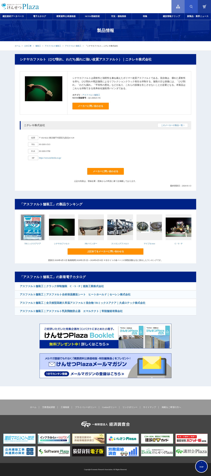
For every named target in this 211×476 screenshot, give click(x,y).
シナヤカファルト (62, 243)
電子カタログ (39, 16)
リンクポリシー (129, 407)
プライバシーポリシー (85, 407)
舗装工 (38, 46)
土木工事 (27, 46)
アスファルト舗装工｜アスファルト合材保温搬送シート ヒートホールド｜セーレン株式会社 (75, 294)
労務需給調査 (48, 407)
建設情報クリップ (171, 16)
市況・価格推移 (118, 16)
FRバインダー (91, 243)
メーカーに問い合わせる (90, 106)
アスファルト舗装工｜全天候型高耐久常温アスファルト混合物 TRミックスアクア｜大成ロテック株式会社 (82, 302)
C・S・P (178, 243)
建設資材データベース (13, 16)
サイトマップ (149, 407)
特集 (145, 16)
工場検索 (65, 407)
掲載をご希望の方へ (171, 407)
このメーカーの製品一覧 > (172, 125)
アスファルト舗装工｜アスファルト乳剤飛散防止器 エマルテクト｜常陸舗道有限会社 (71, 311)
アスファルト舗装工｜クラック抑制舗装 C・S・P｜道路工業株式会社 (62, 286)
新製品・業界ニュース (198, 16)
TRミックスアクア (32, 243)
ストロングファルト (120, 243)
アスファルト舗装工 (53, 46)
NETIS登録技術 (92, 16)
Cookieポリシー (109, 407)
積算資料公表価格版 (66, 16)
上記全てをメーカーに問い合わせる (105, 251)
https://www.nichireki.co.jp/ (50, 158)
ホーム (17, 46)
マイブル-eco (149, 243)
